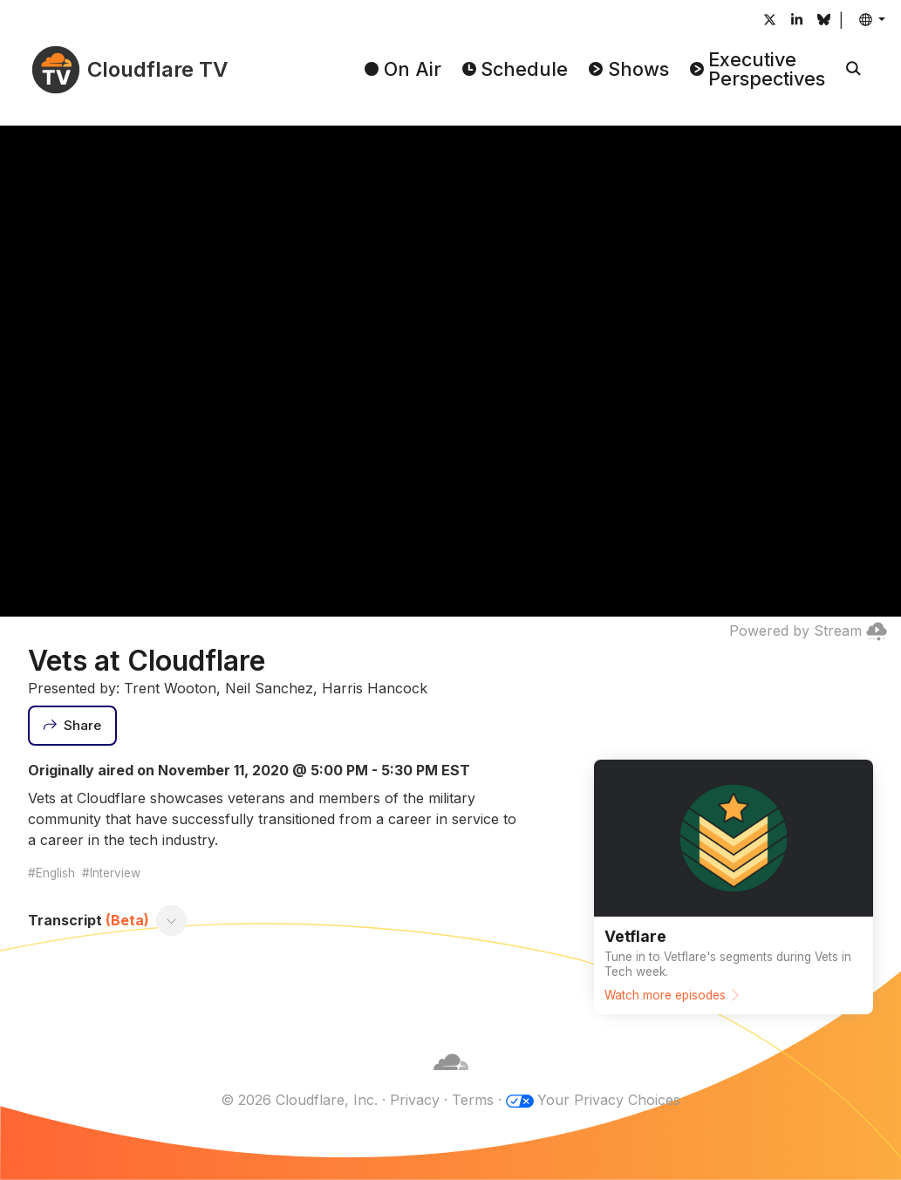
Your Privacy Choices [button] (608, 1099)
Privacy (415, 1099)
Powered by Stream (808, 630)
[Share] (72, 726)
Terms (473, 1099)
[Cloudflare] (451, 1079)
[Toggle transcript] (172, 920)
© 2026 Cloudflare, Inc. (299, 1099)
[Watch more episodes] (733, 887)
